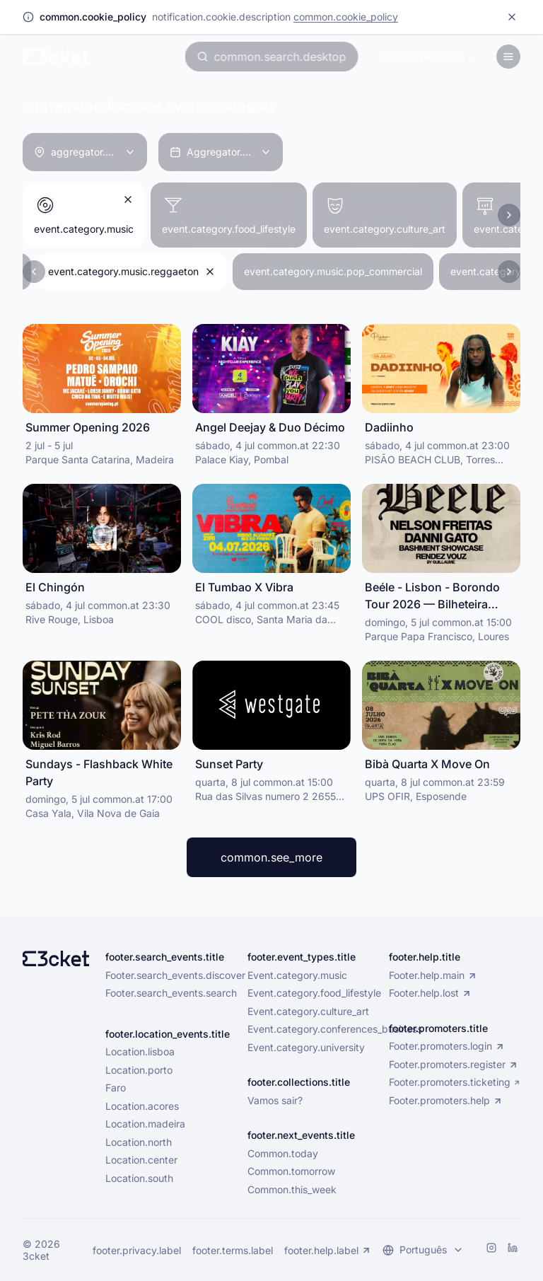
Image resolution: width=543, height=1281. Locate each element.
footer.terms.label (232, 1250)
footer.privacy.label (137, 1250)
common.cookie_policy (345, 17)
